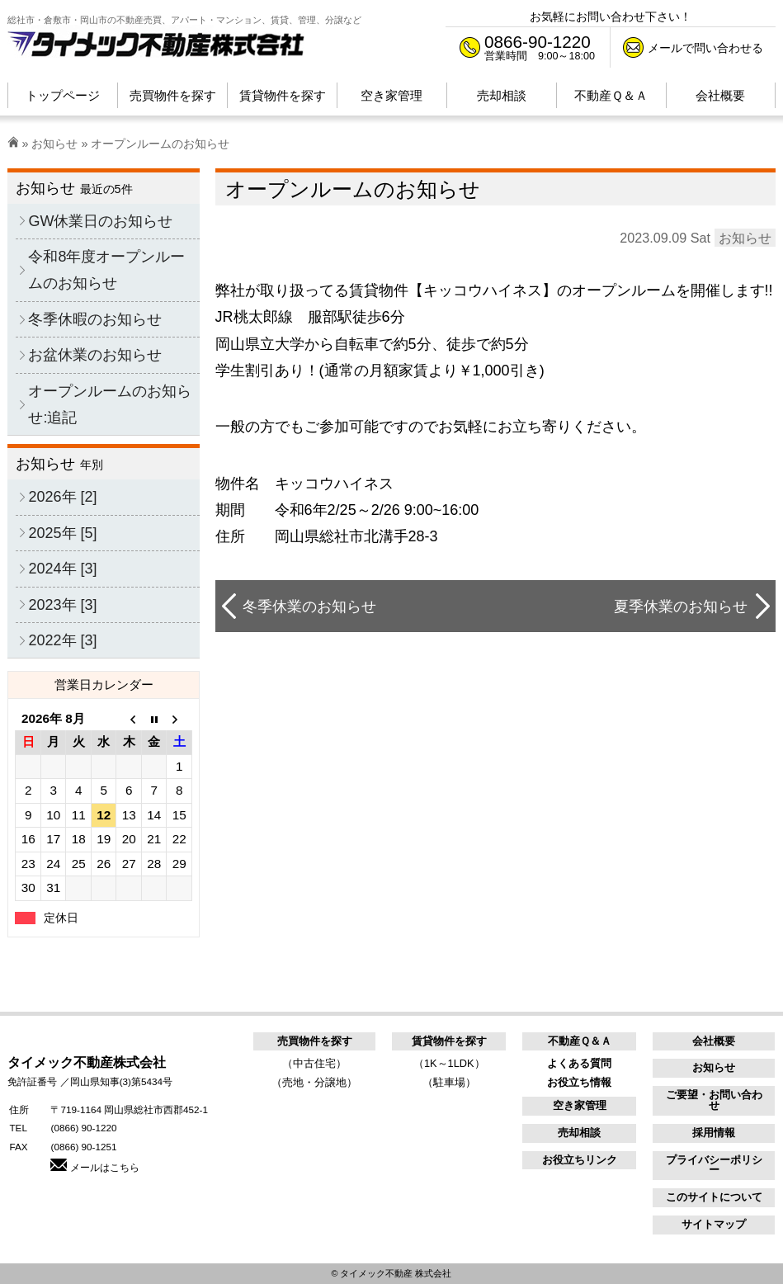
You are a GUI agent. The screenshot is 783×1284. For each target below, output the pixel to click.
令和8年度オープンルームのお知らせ (106, 269)
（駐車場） (449, 1082)
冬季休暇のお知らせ (95, 319)
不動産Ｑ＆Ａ (579, 1041)
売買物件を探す (314, 1041)
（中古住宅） (314, 1063)
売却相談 (579, 1132)
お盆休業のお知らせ (95, 355)
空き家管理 (579, 1105)
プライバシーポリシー (714, 1165)
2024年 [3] (62, 568)
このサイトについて (714, 1197)
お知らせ (54, 143)
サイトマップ (714, 1224)
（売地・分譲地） (314, 1082)
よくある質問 (579, 1063)
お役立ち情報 (579, 1082)
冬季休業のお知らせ (309, 606)
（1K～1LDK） (449, 1063)
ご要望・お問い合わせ (714, 1100)
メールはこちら (94, 1167)
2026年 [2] (62, 497)
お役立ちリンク (579, 1160)
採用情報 (713, 1132)
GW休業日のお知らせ (100, 221)
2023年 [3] (62, 605)
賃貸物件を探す (449, 1041)
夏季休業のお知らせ (681, 606)
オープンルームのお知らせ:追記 (109, 404)
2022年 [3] (62, 640)
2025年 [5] (62, 533)
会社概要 (713, 1041)
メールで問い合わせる (705, 47)
